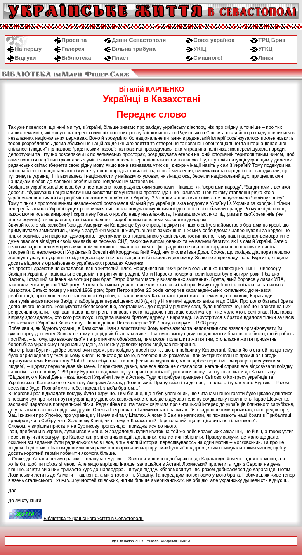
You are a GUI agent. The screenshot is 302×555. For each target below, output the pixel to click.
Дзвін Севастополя (135, 40)
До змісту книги (24, 500)
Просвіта (70, 40)
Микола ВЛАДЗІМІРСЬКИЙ (168, 541)
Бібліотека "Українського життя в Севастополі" (93, 518)
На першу (24, 49)
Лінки (262, 58)
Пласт (116, 58)
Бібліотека (72, 58)
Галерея (69, 49)
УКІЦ (196, 49)
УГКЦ (261, 49)
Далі (12, 490)
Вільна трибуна (130, 49)
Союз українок (210, 40)
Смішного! (204, 58)
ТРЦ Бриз (267, 40)
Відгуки (21, 58)
